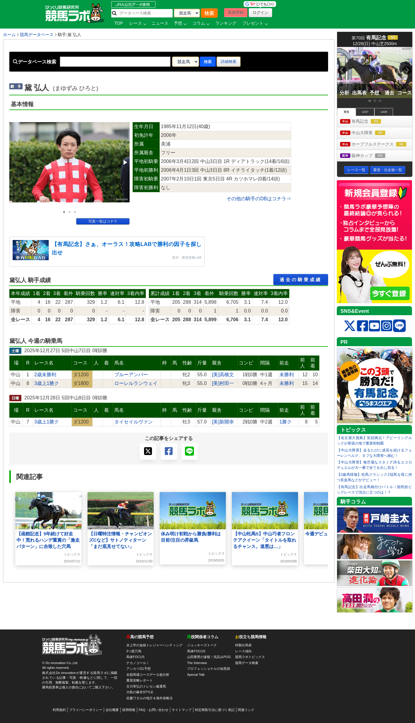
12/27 (365, 111)
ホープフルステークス (376, 144)
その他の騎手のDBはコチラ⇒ (258, 198)
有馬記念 (366, 122)
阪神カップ (368, 156)
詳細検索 (228, 61)
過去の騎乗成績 (301, 279)
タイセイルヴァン (133, 421)
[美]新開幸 (223, 421)
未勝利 (286, 374)
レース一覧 (356, 170)
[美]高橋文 (223, 374)
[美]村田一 (223, 383)
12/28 (383, 111)
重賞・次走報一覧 (387, 170)
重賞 (346, 111)
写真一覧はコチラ (102, 221)
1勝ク (285, 421)
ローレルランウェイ (136, 383)
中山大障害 (368, 133)
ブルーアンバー (131, 374)
